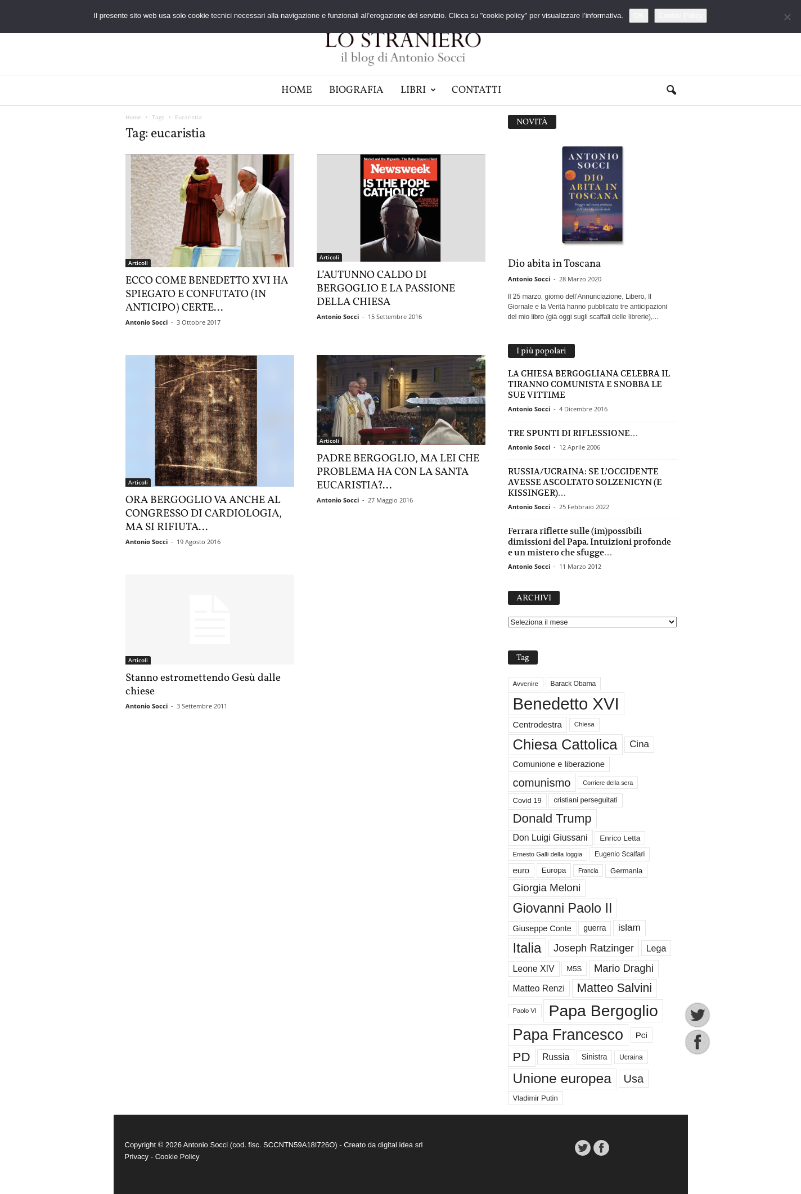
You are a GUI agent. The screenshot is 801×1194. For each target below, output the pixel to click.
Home (296, 90)
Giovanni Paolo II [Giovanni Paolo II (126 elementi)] (563, 908)
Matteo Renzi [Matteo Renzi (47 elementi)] (539, 988)
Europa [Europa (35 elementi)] (554, 870)
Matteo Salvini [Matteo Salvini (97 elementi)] (614, 988)
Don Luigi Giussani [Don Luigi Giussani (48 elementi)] (550, 837)
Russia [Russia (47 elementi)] (555, 1057)
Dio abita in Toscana (554, 264)
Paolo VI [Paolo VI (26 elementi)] (525, 1010)
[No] (787, 17)
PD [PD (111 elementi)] (521, 1057)
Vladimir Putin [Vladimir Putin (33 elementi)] (535, 1098)
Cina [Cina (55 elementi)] (639, 744)
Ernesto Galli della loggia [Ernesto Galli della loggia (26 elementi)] (548, 854)
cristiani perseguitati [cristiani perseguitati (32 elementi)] (585, 800)
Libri (418, 90)
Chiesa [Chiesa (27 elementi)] (584, 724)
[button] (671, 90)
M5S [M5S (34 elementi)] (574, 968)
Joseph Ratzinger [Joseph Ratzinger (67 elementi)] (594, 948)
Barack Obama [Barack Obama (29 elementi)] (573, 684)
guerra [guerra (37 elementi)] (594, 927)
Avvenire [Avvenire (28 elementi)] (525, 683)
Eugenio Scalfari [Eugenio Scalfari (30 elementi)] (620, 854)
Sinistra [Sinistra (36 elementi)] (595, 1057)
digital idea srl (400, 1145)
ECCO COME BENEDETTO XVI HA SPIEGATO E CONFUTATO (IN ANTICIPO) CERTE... (206, 294)
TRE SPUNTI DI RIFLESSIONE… (573, 433)
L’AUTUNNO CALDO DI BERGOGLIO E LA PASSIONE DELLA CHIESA (386, 288)
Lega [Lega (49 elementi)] (656, 948)
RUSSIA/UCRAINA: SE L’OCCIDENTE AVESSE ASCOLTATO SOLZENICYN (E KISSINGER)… (585, 482)
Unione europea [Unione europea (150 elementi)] (562, 1078)
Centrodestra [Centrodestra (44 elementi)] (537, 724)
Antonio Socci (146, 322)
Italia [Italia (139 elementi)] (527, 947)
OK (638, 15)
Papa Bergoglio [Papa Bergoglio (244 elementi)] (603, 1011)
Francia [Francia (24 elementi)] (588, 870)
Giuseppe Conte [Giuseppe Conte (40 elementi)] (542, 928)
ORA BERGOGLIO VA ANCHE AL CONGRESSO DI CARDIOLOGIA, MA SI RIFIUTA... (203, 514)
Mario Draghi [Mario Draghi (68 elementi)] (624, 968)
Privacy (137, 1156)
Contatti (476, 90)
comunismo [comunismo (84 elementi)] (542, 782)
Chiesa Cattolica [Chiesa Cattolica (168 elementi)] (565, 744)
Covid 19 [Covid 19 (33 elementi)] (527, 800)
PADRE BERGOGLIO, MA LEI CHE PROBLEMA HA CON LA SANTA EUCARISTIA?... (398, 472)
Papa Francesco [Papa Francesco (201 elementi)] (568, 1034)
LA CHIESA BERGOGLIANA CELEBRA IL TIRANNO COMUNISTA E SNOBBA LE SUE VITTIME (589, 384)
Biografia (356, 90)
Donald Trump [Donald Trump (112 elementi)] (552, 818)
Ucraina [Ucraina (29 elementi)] (631, 1057)
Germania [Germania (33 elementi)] (626, 871)
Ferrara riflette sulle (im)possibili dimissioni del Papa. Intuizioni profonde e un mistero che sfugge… (589, 542)
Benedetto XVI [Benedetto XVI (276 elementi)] (566, 703)
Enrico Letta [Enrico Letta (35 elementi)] (620, 838)
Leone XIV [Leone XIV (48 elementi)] (534, 968)
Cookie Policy (177, 1156)
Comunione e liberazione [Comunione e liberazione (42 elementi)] (559, 764)
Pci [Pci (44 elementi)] (641, 1035)
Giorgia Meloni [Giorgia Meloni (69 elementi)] (547, 888)
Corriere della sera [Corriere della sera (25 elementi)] (608, 782)
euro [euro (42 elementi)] (521, 870)
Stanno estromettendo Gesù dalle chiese (203, 685)
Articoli (138, 263)
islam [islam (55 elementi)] (629, 927)
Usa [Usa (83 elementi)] (634, 1078)
